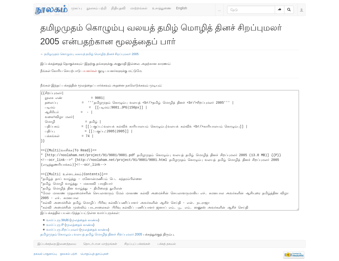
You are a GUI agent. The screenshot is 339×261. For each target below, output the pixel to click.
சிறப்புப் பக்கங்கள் (137, 244)
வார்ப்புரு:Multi (57, 220)
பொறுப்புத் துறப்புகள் (94, 254)
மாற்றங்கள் (138, 8)
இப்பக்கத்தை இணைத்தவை (56, 244)
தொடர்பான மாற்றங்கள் (100, 244)
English (181, 8)
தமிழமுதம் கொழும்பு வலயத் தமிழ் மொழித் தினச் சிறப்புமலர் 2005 (91, 54)
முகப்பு (76, 8)
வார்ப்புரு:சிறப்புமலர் (62, 229)
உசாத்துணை (161, 8)
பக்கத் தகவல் (166, 244)
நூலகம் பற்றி (96, 8)
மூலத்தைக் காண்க (84, 220)
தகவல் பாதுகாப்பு (45, 254)
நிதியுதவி (118, 8)
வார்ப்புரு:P (55, 225)
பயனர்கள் (89, 71)
